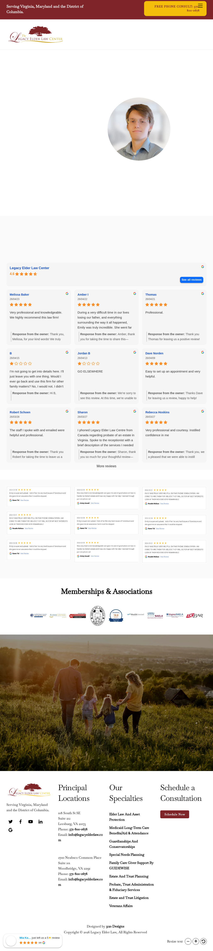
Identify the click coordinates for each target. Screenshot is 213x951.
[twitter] (10, 820)
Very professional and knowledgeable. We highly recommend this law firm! (36, 315)
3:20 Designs (115, 926)
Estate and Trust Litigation (129, 897)
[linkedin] (40, 820)
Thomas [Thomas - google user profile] (151, 294)
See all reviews (191, 279)
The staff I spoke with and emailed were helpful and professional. (37, 432)
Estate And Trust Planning (128, 876)
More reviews (106, 466)
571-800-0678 (78, 828)
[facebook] (20, 820)
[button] (188, 941)
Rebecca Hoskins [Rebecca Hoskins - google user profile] (157, 412)
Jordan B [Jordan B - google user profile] (84, 353)
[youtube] (30, 820)
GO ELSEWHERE (90, 371)
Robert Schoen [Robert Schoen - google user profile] (20, 412)
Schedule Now (174, 814)
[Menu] (200, 5)
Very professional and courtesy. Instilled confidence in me (172, 432)
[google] (10, 828)
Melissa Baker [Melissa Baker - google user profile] (19, 294)
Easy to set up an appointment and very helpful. (172, 374)
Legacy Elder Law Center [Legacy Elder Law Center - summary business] (29, 268)
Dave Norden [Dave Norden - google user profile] (154, 353)
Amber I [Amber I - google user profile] (83, 294)
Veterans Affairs (120, 905)
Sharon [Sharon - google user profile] (83, 412)
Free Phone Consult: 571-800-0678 (177, 8)
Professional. (154, 312)
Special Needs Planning (126, 854)
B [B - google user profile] (11, 353)
